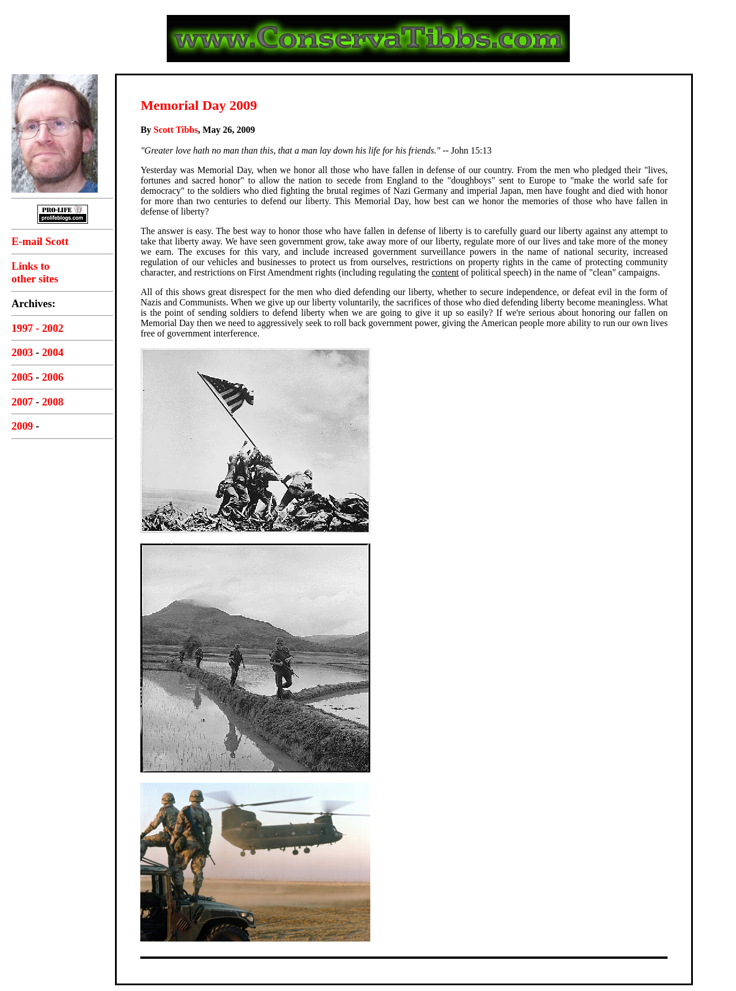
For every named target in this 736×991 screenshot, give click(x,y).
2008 (52, 402)
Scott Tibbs (176, 130)
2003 (22, 352)
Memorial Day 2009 (198, 105)
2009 (22, 426)
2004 (52, 352)
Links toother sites (35, 272)
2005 (22, 377)
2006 (52, 377)
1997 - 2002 (37, 328)
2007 (22, 402)
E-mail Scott (40, 241)
